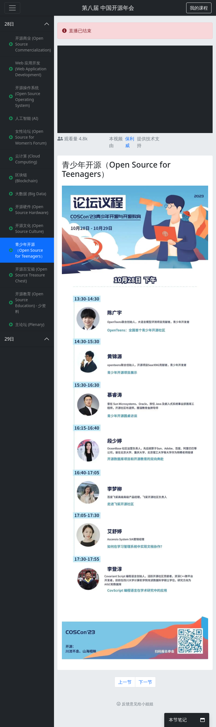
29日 (9, 339)
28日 (9, 24)
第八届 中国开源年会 (108, 8)
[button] (199, 8)
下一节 (145, 682)
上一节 (125, 682)
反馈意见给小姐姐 (135, 703)
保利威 (129, 142)
